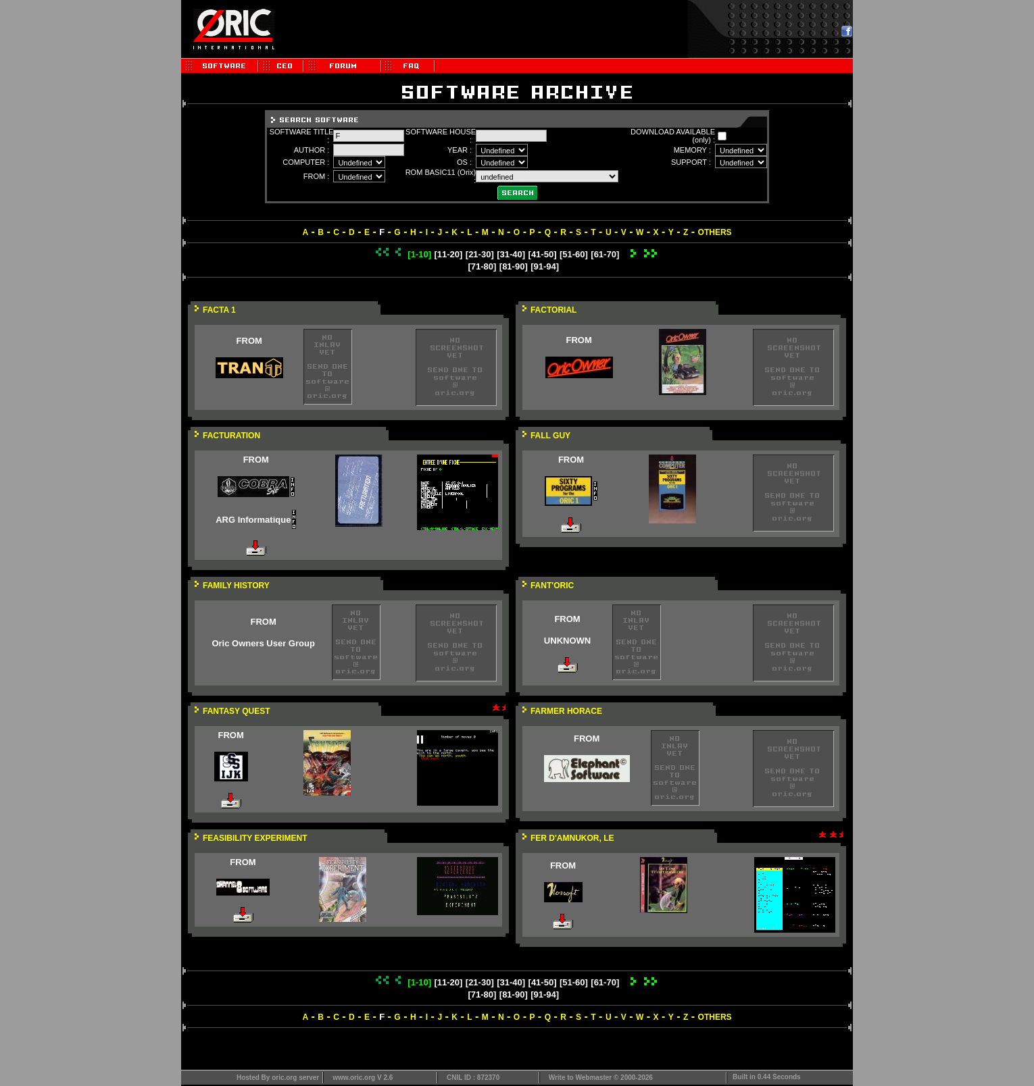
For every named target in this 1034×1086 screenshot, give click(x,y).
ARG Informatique (253, 520)
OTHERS (715, 232)
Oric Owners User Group (263, 643)
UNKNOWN (567, 641)
